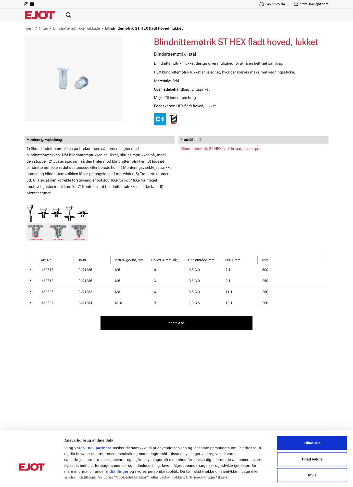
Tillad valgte (312, 428)
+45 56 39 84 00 (277, 4)
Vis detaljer (255, 477)
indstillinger (117, 440)
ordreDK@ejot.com (314, 4)
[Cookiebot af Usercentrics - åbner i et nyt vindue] (31, 477)
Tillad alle (312, 412)
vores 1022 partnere (92, 417)
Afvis (312, 444)
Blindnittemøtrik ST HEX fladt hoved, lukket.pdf (220, 148)
